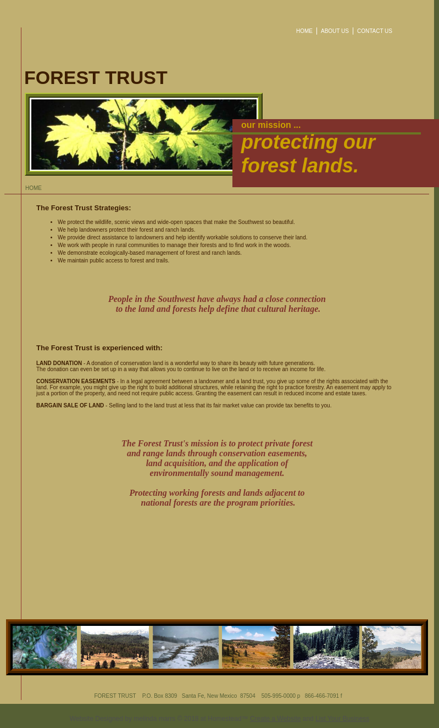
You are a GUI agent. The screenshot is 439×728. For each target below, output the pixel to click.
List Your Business (342, 719)
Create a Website (275, 719)
